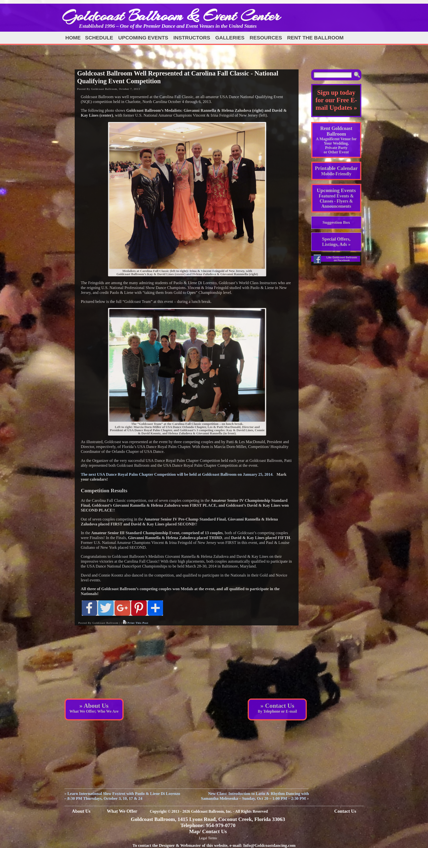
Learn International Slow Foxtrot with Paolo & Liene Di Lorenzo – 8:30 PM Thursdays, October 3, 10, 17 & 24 (122, 796)
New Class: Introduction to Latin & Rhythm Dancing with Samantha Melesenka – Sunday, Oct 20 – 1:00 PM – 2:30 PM (255, 796)
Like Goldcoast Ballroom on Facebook (342, 259)
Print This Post (137, 622)
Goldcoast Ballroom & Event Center (171, 16)
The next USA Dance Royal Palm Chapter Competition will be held (177, 474)
